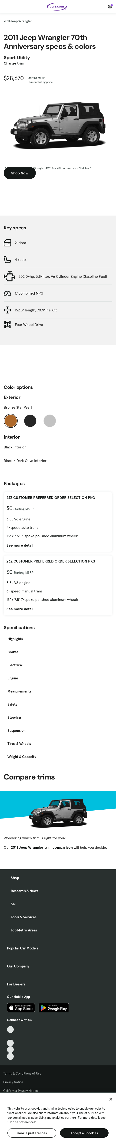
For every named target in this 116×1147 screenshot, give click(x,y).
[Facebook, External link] (10, 1036)
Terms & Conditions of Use (22, 1073)
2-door (20, 242)
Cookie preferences (32, 1133)
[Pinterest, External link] (10, 1056)
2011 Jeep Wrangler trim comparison (42, 847)
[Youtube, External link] (10, 1043)
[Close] (111, 1099)
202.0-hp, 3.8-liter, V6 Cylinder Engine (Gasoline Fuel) (63, 276)
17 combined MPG (29, 293)
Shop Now (19, 173)
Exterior (12, 397)
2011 (18, 21)
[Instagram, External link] (10, 1049)
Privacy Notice (13, 1082)
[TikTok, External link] (10, 1029)
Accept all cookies (84, 1133)
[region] (58, 1119)
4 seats (21, 259)
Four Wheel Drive (29, 324)
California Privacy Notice (20, 1091)
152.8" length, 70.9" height (36, 310)
